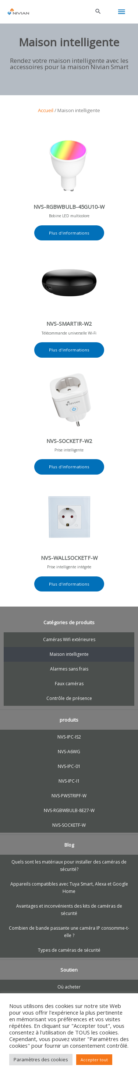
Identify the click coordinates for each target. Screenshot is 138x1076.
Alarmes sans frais (69, 669)
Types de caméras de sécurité (69, 950)
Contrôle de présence (69, 698)
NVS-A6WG (69, 751)
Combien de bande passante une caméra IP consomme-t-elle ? (69, 932)
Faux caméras (69, 683)
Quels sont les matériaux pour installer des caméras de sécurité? (69, 865)
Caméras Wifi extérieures (69, 639)
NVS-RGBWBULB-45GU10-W (69, 206)
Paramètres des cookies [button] (41, 1059)
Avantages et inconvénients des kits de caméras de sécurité (69, 909)
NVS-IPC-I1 (69, 781)
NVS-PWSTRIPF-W (69, 796)
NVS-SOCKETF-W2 (69, 440)
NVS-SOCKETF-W (69, 825)
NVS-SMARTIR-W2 (69, 323)
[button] (98, 12)
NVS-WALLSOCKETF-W (69, 557)
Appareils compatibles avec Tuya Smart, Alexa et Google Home (69, 887)
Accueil (45, 110)
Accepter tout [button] (94, 1059)
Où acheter (69, 987)
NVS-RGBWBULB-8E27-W (69, 810)
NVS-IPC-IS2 (69, 737)
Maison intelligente (69, 654)
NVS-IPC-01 (69, 766)
